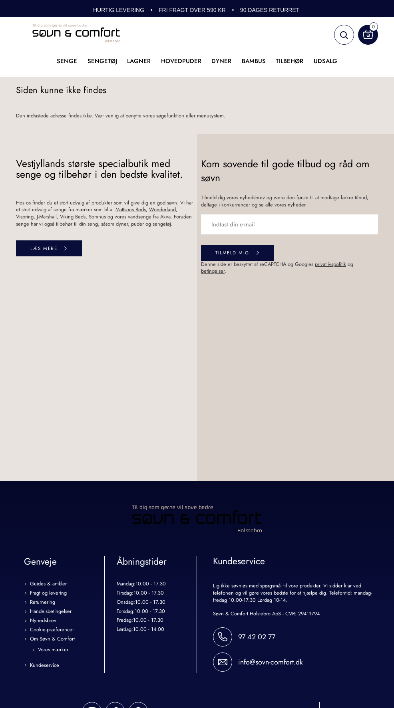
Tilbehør (289, 61)
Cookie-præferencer (52, 630)
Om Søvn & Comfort (52, 639)
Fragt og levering (48, 593)
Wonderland (162, 209)
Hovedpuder (181, 61)
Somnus (97, 216)
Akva (165, 216)
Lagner (139, 61)
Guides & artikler (48, 584)
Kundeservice (44, 665)
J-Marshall (47, 216)
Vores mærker (53, 650)
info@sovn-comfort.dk (270, 662)
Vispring (25, 216)
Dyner (221, 61)
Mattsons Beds (130, 209)
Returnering (42, 602)
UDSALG (325, 61)
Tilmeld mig (232, 252)
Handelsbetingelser (51, 612)
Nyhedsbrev (43, 621)
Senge (67, 61)
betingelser (213, 271)
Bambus (254, 61)
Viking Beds (73, 216)
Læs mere (43, 248)
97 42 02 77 (256, 637)
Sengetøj (102, 61)
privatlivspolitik (330, 264)
